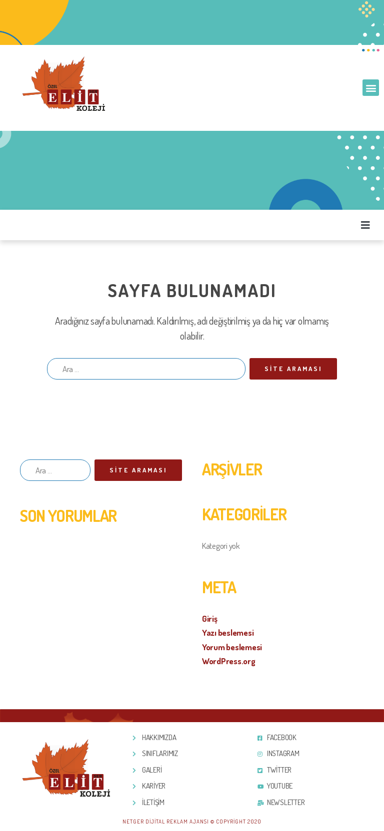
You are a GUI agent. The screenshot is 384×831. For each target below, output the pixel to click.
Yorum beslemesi (232, 647)
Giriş (210, 618)
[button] (370, 87)
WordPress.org (229, 661)
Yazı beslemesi (228, 632)
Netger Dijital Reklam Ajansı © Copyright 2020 (192, 821)
